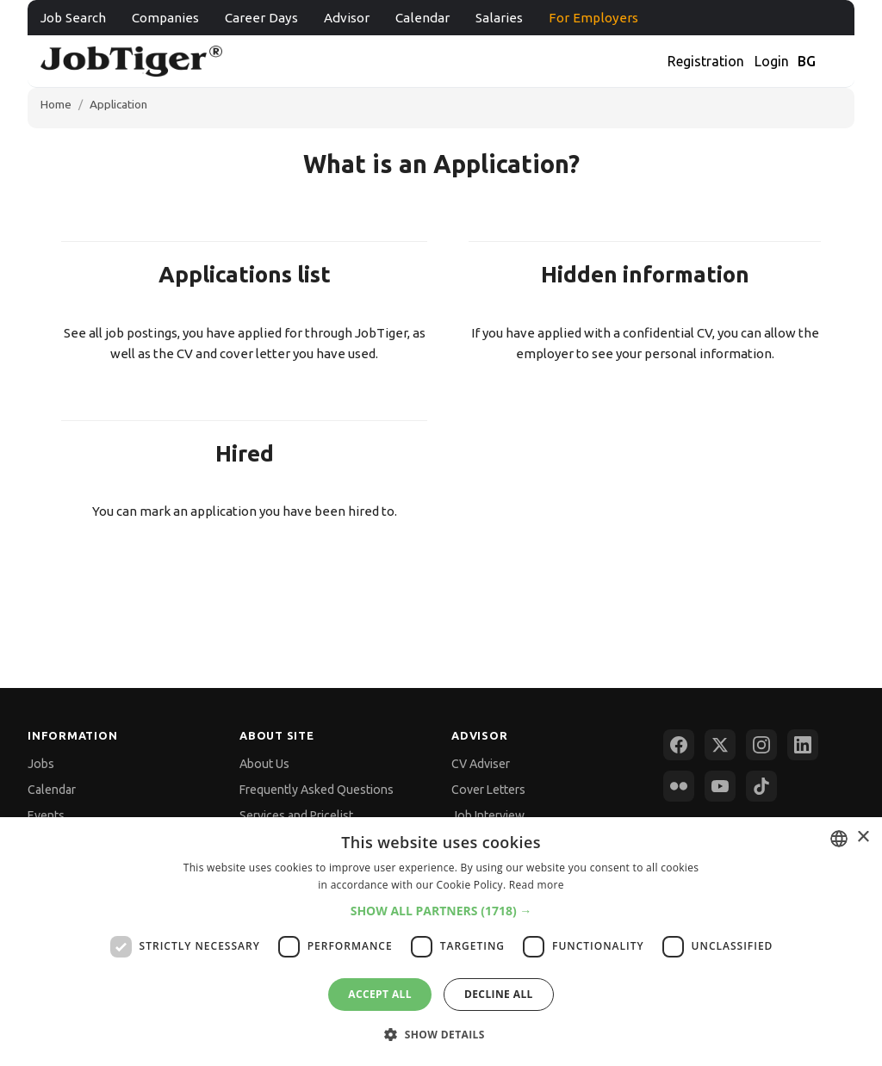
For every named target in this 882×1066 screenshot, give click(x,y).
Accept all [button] (380, 994)
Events (46, 815)
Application (118, 104)
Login (772, 61)
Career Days (261, 17)
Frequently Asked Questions (316, 789)
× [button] (862, 837)
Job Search (73, 17)
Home (55, 104)
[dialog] (441, 941)
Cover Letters (488, 789)
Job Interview (488, 815)
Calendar (422, 17)
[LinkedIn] (802, 744)
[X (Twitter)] (720, 744)
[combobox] (839, 838)
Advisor (347, 17)
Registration (706, 61)
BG (807, 61)
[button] (441, 910)
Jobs (41, 764)
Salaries (499, 17)
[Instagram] (761, 744)
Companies (165, 17)
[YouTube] (720, 786)
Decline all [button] (498, 994)
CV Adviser (480, 764)
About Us (264, 764)
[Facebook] (678, 744)
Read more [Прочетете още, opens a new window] (536, 884)
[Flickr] (678, 786)
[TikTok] (761, 786)
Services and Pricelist (296, 815)
